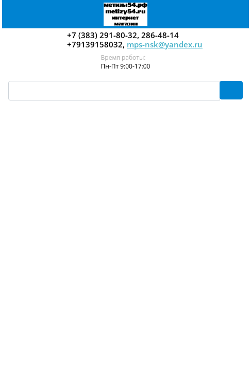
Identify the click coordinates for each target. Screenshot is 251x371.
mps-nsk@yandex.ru (165, 44)
